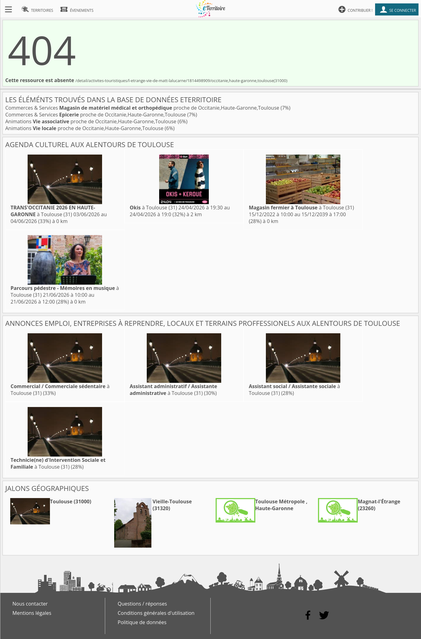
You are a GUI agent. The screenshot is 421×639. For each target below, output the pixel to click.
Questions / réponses (142, 603)
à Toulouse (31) (53, 211)
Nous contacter (30, 603)
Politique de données (142, 622)
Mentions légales (31, 613)
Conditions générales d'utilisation (156, 613)
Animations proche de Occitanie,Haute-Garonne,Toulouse (91, 121)
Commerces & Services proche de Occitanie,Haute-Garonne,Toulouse (142, 107)
